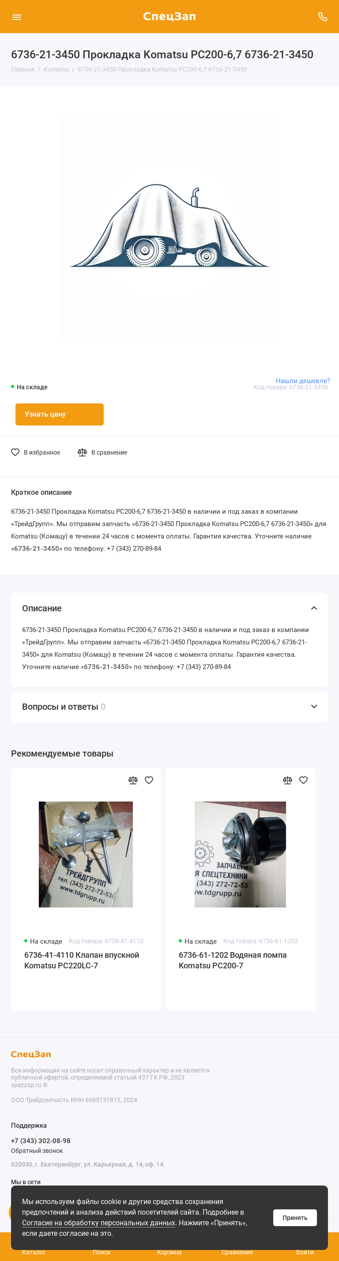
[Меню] (16, 16)
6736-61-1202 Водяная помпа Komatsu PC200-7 (233, 960)
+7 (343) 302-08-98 (41, 1141)
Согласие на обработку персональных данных (98, 1223)
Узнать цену (45, 414)
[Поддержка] (322, 16)
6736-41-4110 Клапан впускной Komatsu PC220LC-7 (81, 960)
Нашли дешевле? (303, 381)
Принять (295, 1217)
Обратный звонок (37, 1150)
